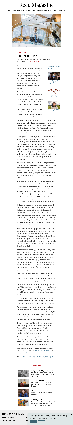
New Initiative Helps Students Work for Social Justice (54, 107)
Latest (54, 10)
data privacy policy (50, 418)
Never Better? (36, 390)
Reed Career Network (42, 350)
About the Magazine (9, 417)
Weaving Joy (36, 400)
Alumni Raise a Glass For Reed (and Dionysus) (54, 78)
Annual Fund (29, 353)
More (60, 10)
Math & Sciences (26, 10)
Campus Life (25, 357)
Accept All (33, 421)
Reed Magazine (36, 5)
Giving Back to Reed (37, 357)
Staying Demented (38, 380)
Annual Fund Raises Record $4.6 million (54, 92)
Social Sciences (38, 10)
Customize (41, 421)
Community (47, 10)
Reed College (12, 413)
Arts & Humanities (14, 10)
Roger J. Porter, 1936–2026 (42, 371)
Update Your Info (8, 420)
